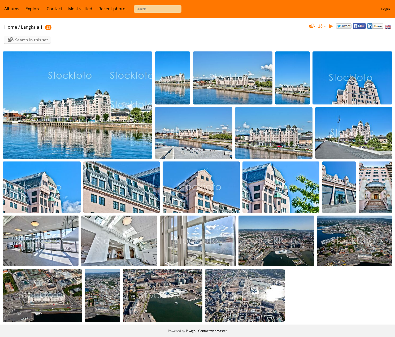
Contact (54, 9)
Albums (11, 9)
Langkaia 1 (32, 27)
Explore (33, 9)
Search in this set (31, 39)
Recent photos (113, 9)
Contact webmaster (212, 331)
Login (385, 9)
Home (10, 27)
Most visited (80, 9)
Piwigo (191, 331)
